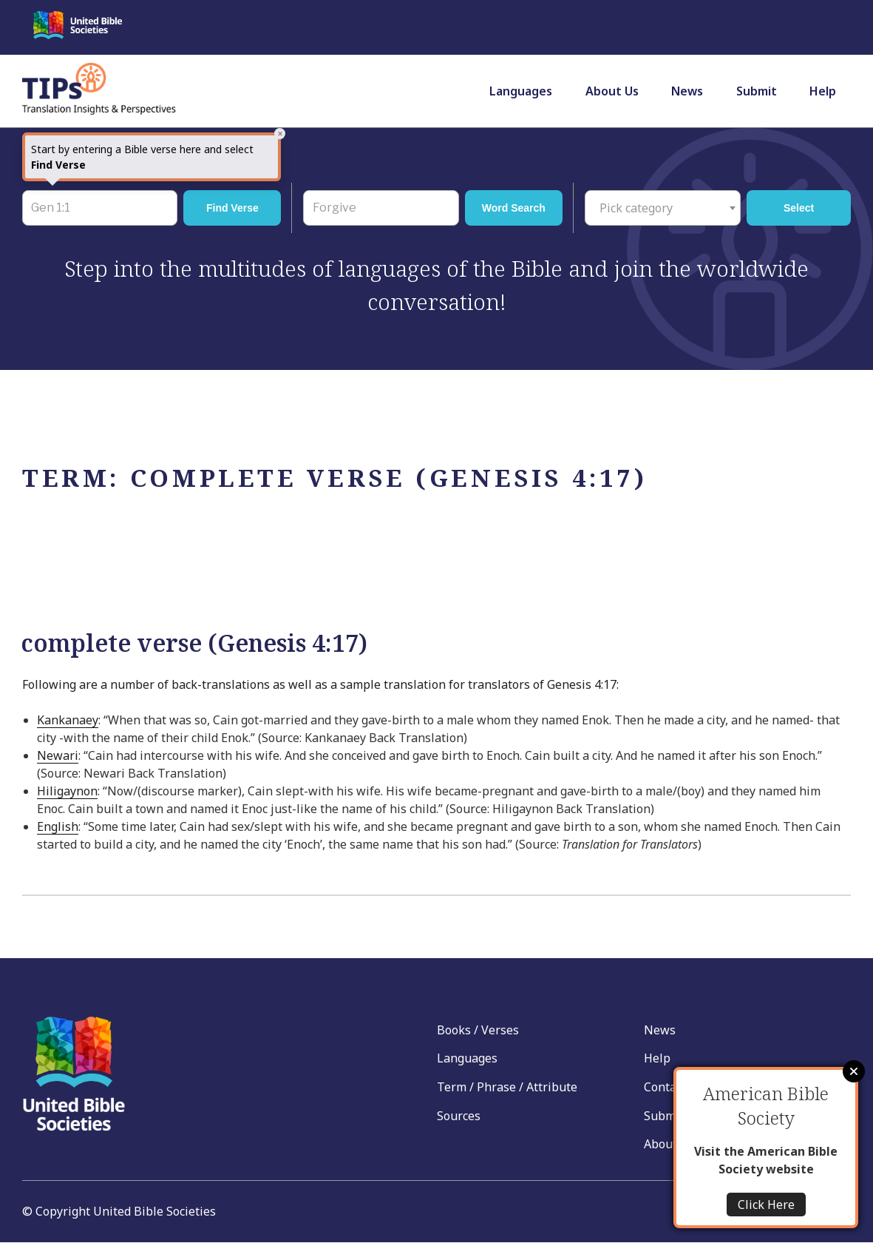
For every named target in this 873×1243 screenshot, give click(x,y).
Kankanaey (67, 720)
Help (822, 91)
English (57, 826)
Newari (57, 755)
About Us (612, 91)
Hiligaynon (67, 791)
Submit (756, 91)
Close (854, 1071)
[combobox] (663, 208)
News (687, 91)
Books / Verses (478, 1030)
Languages (520, 91)
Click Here (766, 1204)
